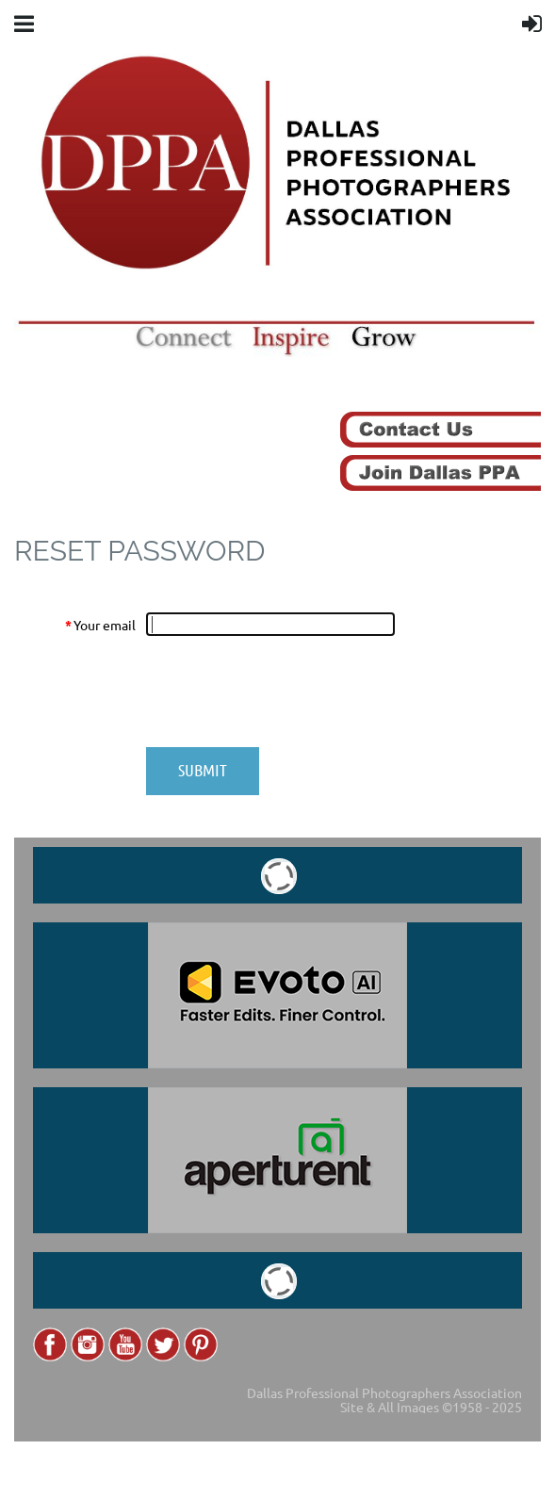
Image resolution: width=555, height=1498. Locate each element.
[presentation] (289, 691)
